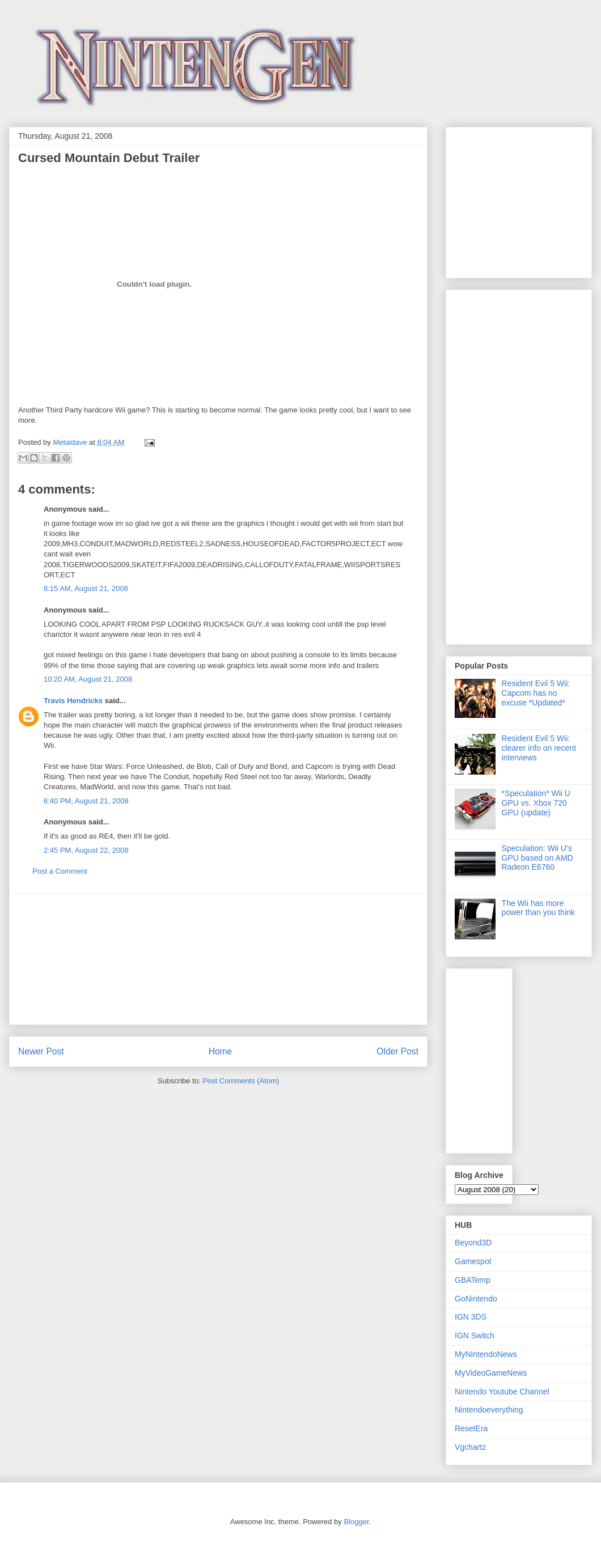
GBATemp (472, 1279)
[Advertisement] (218, 959)
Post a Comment (59, 871)
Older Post (397, 1051)
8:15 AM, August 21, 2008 (86, 588)
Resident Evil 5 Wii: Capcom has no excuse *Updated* (536, 693)
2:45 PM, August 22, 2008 (86, 850)
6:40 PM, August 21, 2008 (86, 801)
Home (220, 1051)
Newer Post (41, 1051)
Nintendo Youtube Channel (502, 1391)
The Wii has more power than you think (538, 908)
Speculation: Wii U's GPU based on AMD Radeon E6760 (537, 858)
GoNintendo (476, 1298)
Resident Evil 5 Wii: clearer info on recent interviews (539, 748)
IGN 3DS (470, 1316)
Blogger (356, 1521)
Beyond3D (473, 1242)
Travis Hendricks (73, 700)
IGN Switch (474, 1335)
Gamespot (473, 1261)
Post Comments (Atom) (240, 1081)
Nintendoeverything (489, 1409)
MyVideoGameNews (491, 1372)
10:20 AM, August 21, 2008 (88, 679)
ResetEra (471, 1428)
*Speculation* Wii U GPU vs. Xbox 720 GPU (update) (536, 803)
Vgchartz (470, 1447)
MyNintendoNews (486, 1354)
